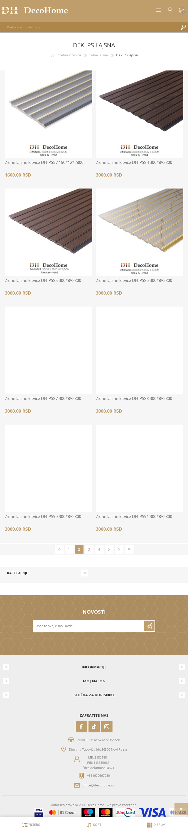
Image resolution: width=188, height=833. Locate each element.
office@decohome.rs (98, 785)
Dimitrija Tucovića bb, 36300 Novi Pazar (98, 749)
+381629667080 (98, 775)
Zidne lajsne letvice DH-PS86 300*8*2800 (134, 280)
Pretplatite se (149, 626)
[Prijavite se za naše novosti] (89, 626)
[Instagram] (106, 726)
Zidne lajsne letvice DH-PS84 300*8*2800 (134, 162)
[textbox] (89, 27)
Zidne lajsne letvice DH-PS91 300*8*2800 (134, 516)
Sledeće (119, 549)
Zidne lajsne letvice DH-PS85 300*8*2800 (43, 280)
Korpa (181, 9)
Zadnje (129, 549)
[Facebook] (81, 726)
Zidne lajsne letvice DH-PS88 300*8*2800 (134, 398)
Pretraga (183, 27)
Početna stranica (68, 55)
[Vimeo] (94, 726)
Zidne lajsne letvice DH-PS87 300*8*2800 (43, 398)
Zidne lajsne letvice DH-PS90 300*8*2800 (43, 516)
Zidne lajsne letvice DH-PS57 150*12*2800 (44, 162)
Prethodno (59, 549)
